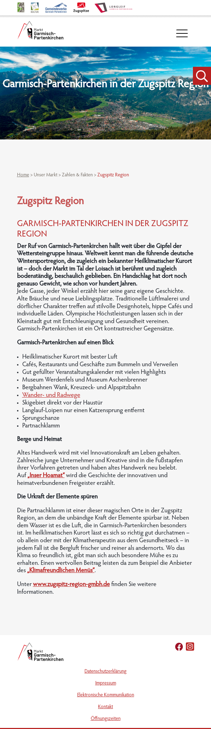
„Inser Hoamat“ (46, 476)
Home (23, 175)
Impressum (105, 683)
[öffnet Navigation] (182, 33)
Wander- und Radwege (51, 395)
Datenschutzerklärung (105, 671)
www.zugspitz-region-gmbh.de (71, 585)
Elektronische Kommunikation (105, 695)
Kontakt (105, 707)
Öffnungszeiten (106, 718)
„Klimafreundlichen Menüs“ (61, 571)
